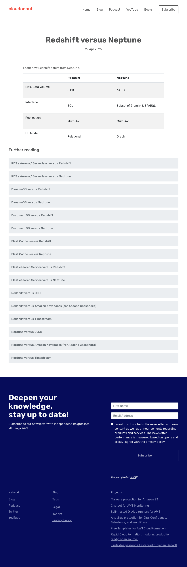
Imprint (57, 514)
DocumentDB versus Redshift (32, 215)
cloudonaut (21, 8)
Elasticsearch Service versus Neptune (38, 280)
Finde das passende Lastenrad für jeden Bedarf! (144, 545)
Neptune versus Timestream (31, 357)
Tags (55, 499)
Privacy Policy (62, 520)
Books (148, 9)
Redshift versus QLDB (26, 293)
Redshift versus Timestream (31, 319)
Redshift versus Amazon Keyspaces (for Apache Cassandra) (53, 306)
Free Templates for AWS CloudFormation (138, 528)
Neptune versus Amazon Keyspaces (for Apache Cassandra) (53, 345)
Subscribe (168, 9)
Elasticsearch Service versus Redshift (38, 267)
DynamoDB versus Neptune (30, 202)
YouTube (132, 9)
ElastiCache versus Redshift (31, 241)
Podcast (114, 9)
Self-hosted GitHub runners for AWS (135, 511)
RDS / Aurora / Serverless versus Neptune (41, 176)
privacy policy (155, 442)
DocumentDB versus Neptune (32, 228)
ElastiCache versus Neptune (31, 254)
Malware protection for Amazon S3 (134, 499)
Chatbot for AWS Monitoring (130, 505)
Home (86, 9)
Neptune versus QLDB (26, 332)
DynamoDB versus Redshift (30, 189)
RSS (133, 477)
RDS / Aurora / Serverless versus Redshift (41, 163)
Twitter (13, 511)
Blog (100, 9)
